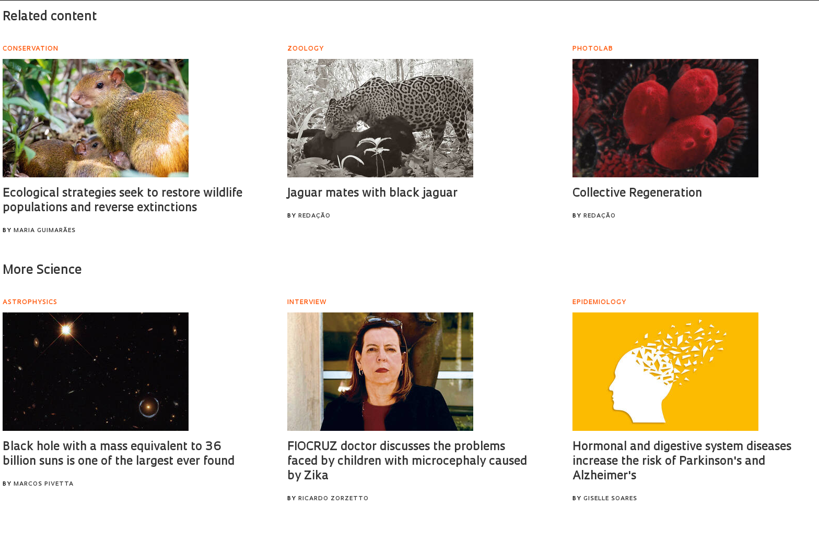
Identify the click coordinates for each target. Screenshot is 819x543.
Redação (314, 216)
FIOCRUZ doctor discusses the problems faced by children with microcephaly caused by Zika (407, 461)
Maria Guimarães (45, 231)
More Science (42, 270)
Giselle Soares (610, 499)
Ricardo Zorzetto (333, 499)
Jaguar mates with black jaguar (372, 194)
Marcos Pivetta (44, 484)
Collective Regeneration (637, 194)
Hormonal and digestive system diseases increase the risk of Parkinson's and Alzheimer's (681, 461)
